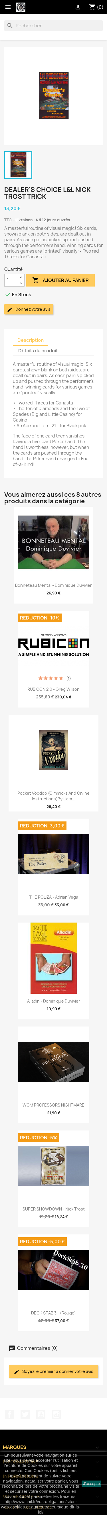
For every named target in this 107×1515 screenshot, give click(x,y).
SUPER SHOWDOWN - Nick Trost (54, 1209)
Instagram (56, 1414)
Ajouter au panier (60, 280)
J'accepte (91, 1483)
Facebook (9, 1414)
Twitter (25, 1414)
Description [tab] (30, 340)
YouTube (40, 1414)
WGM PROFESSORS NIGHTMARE (53, 1105)
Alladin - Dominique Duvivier (53, 1001)
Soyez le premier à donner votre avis (53, 1372)
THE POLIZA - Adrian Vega (53, 897)
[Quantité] (11, 280)
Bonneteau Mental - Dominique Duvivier (53, 585)
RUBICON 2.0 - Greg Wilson (53, 689)
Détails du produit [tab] (38, 350)
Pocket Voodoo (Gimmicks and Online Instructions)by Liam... (53, 796)
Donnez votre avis (29, 309)
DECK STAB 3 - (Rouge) (53, 1313)
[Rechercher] (53, 25)
